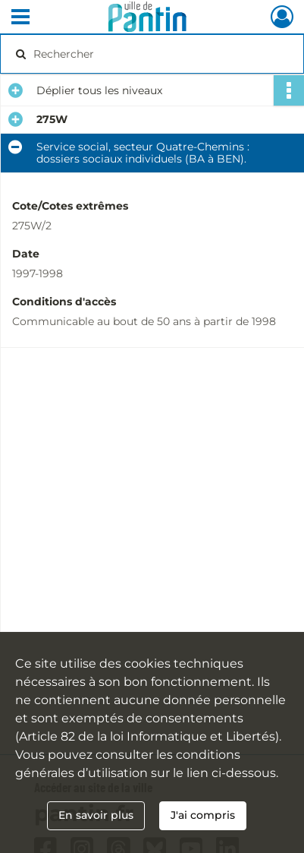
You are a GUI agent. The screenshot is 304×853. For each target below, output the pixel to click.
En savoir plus (95, 815)
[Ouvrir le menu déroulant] (20, 18)
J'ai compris (203, 815)
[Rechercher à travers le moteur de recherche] (149, 54)
